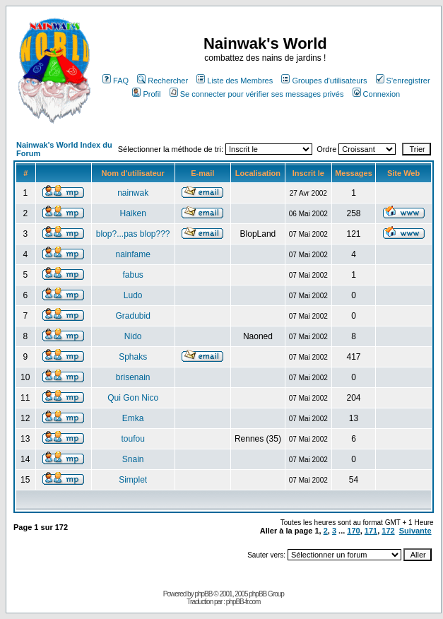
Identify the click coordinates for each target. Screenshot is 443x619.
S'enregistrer (403, 80)
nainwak (132, 193)
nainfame (132, 254)
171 (371, 530)
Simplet (133, 480)
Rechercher (162, 80)
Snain (133, 459)
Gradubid (132, 316)
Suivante (415, 530)
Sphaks (133, 357)
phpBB (203, 594)
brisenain (133, 377)
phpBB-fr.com (243, 602)
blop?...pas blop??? (133, 234)
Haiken (132, 213)
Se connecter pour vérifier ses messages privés (257, 94)
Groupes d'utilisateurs (324, 80)
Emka (133, 418)
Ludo (133, 295)
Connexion (377, 94)
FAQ (115, 80)
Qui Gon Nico (132, 398)
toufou (132, 439)
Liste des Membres (234, 80)
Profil (146, 94)
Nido (133, 336)
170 (353, 530)
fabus (132, 275)
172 (388, 530)
